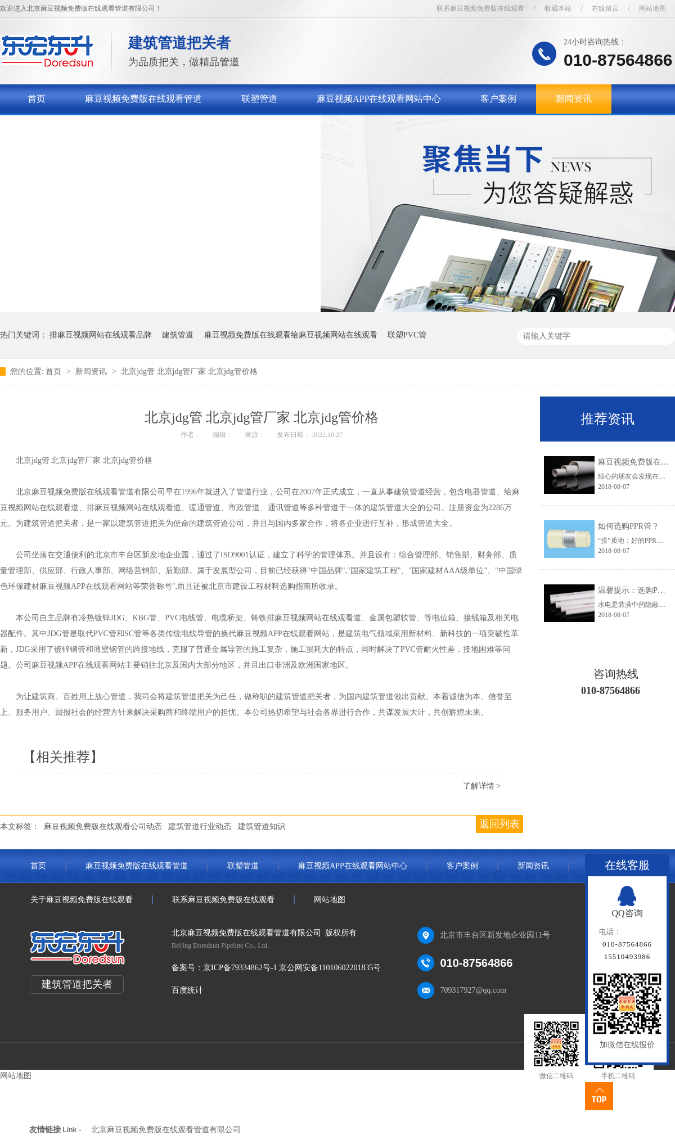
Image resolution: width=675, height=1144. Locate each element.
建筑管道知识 (261, 826)
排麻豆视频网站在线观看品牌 (101, 335)
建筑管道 (178, 335)
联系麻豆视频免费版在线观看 (480, 8)
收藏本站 (558, 8)
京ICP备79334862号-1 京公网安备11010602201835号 (292, 967)
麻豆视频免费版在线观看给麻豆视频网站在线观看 (290, 335)
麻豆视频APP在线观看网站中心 (379, 98)
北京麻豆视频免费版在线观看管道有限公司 (166, 1129)
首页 (37, 98)
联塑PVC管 (407, 335)
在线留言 (605, 8)
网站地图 (652, 8)
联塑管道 (259, 98)
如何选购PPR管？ (628, 526)
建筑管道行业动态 (199, 826)
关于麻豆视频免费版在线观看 (86, 128)
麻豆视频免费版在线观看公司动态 (103, 826)
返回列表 (499, 824)
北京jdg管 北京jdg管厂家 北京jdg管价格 (189, 371)
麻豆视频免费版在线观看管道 (143, 98)
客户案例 (498, 98)
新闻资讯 (574, 98)
